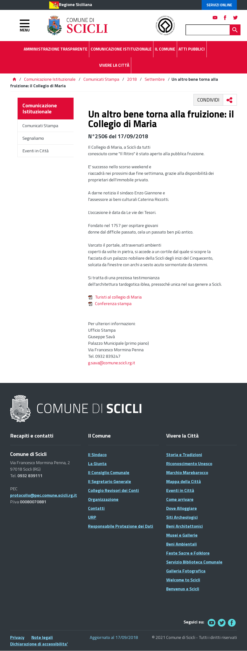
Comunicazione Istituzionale (49, 79)
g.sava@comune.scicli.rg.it (111, 362)
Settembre (155, 79)
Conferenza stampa (109, 303)
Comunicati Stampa (101, 79)
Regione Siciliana (75, 4)
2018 (132, 79)
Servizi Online (219, 5)
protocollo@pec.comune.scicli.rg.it (43, 495)
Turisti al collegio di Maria (115, 297)
